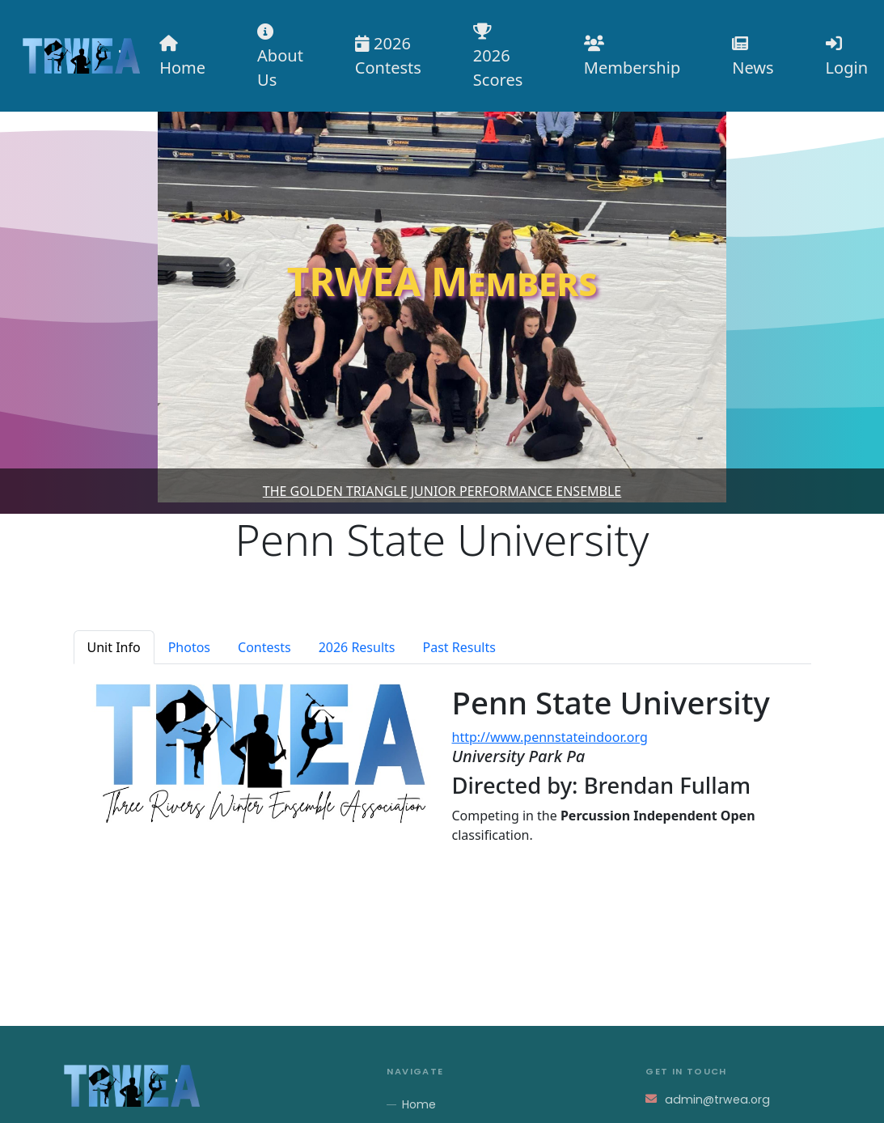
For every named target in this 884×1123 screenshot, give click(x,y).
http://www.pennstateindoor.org (550, 737)
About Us (280, 57)
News (752, 57)
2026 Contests (388, 55)
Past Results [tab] (459, 647)
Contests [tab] (264, 647)
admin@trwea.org (717, 1099)
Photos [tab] (189, 647)
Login (847, 57)
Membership (632, 57)
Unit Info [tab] (114, 647)
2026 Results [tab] (357, 647)
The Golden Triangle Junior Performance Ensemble (442, 491)
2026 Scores (497, 57)
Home (182, 57)
